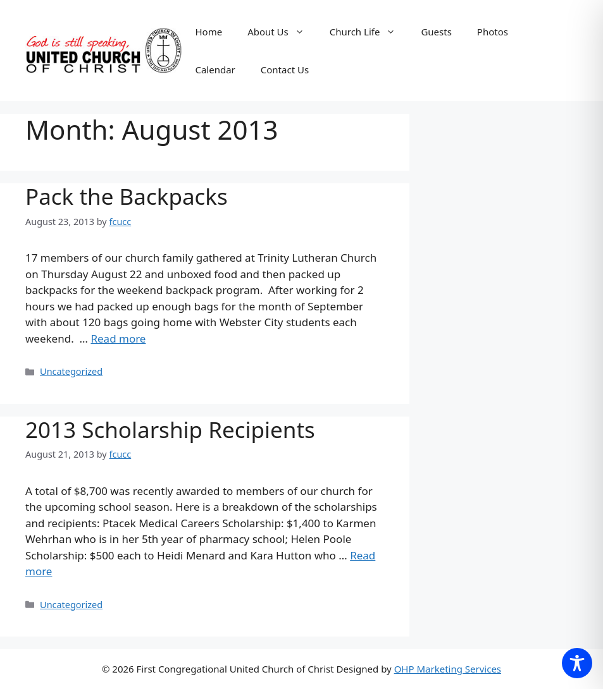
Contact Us (285, 69)
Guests (436, 31)
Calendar (215, 69)
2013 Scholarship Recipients (170, 429)
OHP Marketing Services (447, 668)
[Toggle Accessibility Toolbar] (577, 663)
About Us (282, 32)
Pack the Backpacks (126, 196)
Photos (492, 31)
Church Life (369, 32)
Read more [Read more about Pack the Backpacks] (118, 338)
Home (208, 31)
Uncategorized (71, 371)
